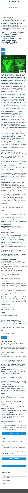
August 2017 (5, 483)
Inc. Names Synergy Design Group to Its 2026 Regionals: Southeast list (12, 407)
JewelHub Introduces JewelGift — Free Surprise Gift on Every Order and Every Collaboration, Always (13, 392)
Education (22, 322)
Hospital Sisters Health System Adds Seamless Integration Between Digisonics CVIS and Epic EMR (14, 447)
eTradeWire (14, 1)
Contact (7, 13)
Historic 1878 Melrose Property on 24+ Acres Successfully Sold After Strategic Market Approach (12, 421)
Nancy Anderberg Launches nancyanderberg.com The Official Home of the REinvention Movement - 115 (14, 20)
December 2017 (6, 472)
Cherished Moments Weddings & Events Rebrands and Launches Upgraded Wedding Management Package (12, 416)
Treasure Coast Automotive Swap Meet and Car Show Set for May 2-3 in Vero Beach (13, 254)
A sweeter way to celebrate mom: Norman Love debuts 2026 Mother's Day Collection (13, 357)
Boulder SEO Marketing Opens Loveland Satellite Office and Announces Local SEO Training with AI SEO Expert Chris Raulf (13, 382)
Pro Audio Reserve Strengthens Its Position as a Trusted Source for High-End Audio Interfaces (13, 251)
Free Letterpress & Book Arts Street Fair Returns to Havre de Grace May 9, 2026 (14, 164)
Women (24, 323)
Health (2, 323)
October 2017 (5, 478)
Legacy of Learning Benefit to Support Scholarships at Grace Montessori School (11, 374)
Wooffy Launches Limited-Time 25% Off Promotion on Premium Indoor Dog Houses (12, 378)
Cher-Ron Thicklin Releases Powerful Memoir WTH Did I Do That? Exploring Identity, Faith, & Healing (14, 153)
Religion (20, 323)
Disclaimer (12, 327)
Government (8, 323)
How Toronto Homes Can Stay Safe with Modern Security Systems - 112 (13, 24)
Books (17, 322)
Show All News (5, 327)
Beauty (13, 322)
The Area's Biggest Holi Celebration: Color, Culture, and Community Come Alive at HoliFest (13, 370)
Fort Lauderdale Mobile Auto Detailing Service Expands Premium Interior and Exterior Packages (13, 160)
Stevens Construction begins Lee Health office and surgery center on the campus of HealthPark (14, 347)
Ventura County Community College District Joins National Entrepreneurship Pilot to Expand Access (13, 403)
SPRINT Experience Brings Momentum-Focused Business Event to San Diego (13, 156)
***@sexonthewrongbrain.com (9, 315)
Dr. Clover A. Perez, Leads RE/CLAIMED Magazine (13, 425)
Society (9, 322)
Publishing (14, 323)
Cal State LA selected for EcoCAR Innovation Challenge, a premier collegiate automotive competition (12, 352)
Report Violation (20, 327)
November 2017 (6, 475)
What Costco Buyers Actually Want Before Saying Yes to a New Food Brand (14, 168)
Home (2, 13)
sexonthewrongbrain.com (7, 309)
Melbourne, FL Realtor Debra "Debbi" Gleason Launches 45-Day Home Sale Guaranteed (12, 387)
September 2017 (6, 480)
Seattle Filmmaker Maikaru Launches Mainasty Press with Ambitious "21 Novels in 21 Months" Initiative (13, 365)
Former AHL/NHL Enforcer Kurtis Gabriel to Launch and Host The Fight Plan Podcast (14, 428)
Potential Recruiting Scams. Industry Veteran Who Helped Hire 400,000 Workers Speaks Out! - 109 (14, 28)
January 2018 (5, 469)
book (4, 297)
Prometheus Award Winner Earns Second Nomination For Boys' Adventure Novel (11, 361)
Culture (3, 325)
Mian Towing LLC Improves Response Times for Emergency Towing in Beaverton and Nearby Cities (13, 397)
